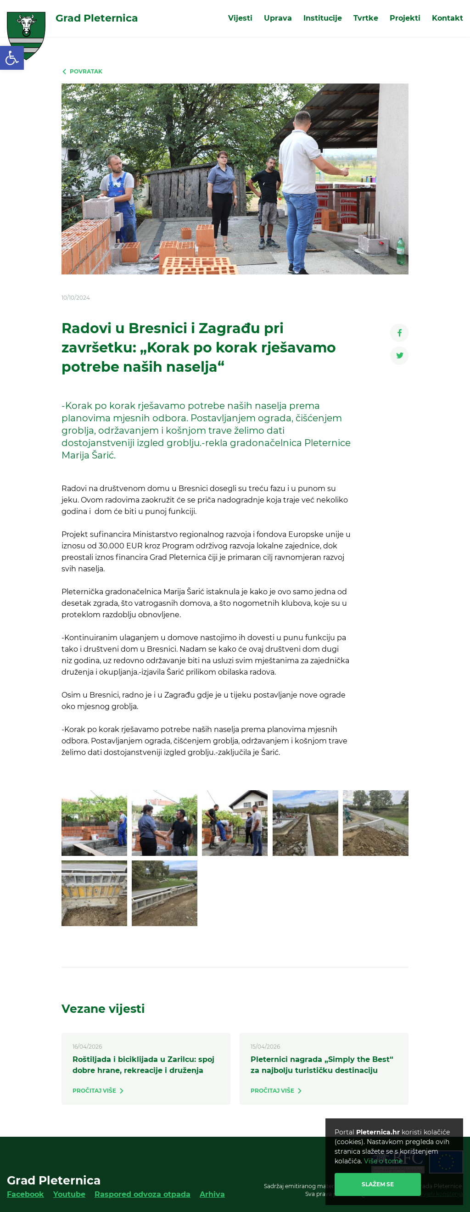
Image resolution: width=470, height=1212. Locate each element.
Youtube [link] (69, 1194)
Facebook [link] (25, 1194)
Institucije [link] (322, 18)
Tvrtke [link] (365, 18)
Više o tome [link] (383, 1161)
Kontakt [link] (447, 18)
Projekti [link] (405, 18)
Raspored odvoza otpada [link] (142, 1194)
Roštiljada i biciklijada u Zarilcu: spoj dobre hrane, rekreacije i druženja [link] (143, 1065)
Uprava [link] (278, 18)
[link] (12, 58)
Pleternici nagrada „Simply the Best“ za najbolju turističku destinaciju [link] (322, 1065)
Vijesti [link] (240, 18)
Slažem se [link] (378, 1184)
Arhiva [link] (212, 1194)
